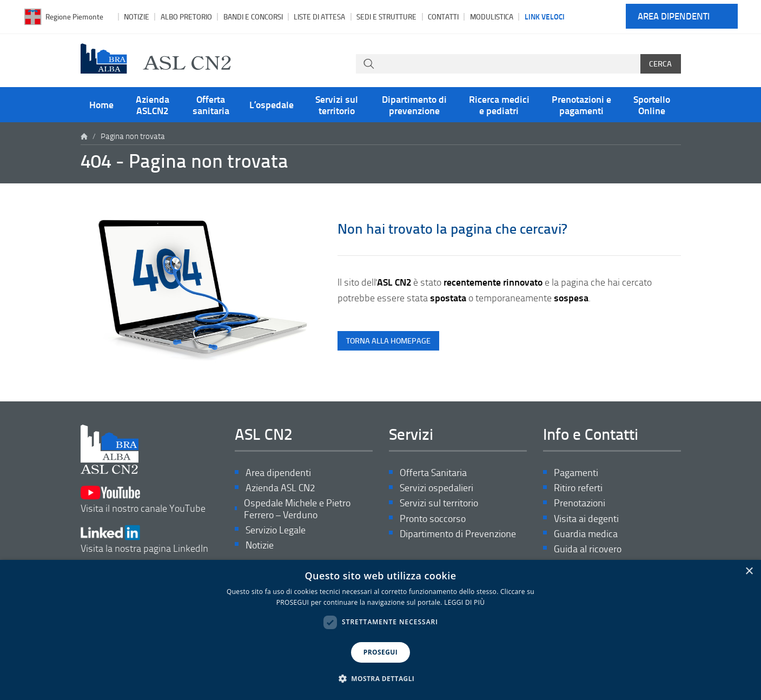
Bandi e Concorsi (253, 16)
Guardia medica (586, 533)
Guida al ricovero (587, 548)
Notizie (136, 16)
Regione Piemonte (74, 16)
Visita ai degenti (586, 518)
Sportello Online (651, 104)
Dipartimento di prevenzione (414, 104)
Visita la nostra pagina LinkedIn (144, 539)
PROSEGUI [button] (380, 652)
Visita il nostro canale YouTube (143, 499)
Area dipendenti (674, 16)
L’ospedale (271, 104)
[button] (381, 679)
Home (101, 104)
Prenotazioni (579, 503)
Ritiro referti (578, 487)
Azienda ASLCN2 (152, 104)
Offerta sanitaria (211, 104)
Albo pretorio (186, 16)
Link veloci (545, 16)
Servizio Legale (276, 530)
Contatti (443, 16)
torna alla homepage (388, 340)
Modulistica (491, 16)
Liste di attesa (319, 16)
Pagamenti (576, 472)
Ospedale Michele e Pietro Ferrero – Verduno (297, 508)
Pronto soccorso (433, 518)
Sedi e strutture (386, 16)
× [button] (749, 571)
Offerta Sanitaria (433, 472)
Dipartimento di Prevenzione (458, 533)
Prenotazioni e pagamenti (581, 104)
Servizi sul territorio (336, 104)
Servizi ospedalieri (436, 487)
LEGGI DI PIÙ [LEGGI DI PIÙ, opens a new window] (464, 602)
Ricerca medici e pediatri (499, 104)
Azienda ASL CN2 (280, 487)
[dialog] (380, 630)
